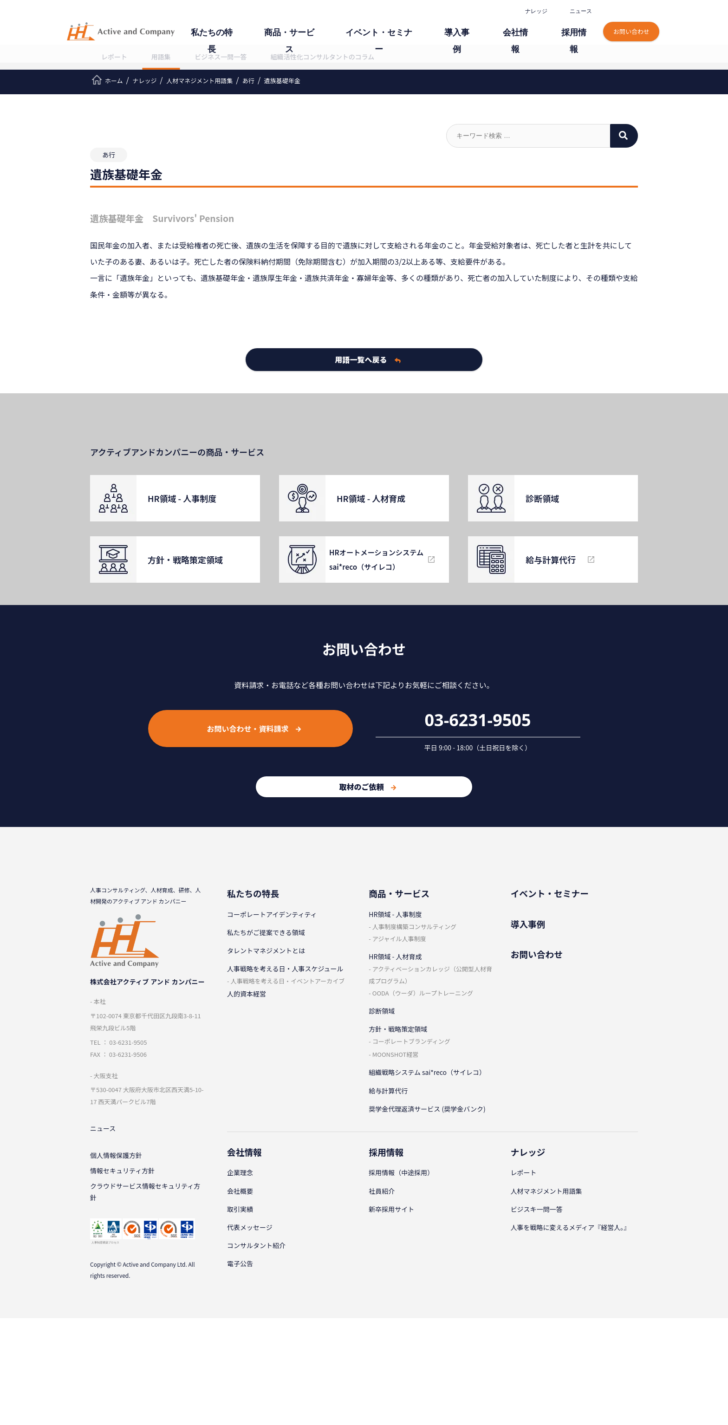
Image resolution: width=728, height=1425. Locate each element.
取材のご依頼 (367, 786)
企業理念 (240, 1172)
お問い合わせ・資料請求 (254, 728)
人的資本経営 (246, 993)
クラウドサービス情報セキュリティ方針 (145, 1197)
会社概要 (240, 1191)
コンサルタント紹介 (256, 1245)
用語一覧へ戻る (368, 359)
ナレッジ (535, 11)
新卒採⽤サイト (391, 1209)
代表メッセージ (250, 1227)
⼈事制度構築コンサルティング (414, 926)
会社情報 (529, 26)
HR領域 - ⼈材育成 (395, 956)
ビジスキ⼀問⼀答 (537, 1209)
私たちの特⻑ (277, 26)
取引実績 (240, 1209)
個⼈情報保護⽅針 (116, 1157)
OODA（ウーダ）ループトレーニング (422, 993)
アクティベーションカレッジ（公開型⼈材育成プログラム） (430, 974)
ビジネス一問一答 (221, 56)
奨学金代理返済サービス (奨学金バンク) (427, 1108)
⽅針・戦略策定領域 (398, 1029)
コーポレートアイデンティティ (272, 914)
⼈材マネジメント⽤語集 (546, 1191)
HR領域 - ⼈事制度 (395, 914)
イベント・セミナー (416, 26)
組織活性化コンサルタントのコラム (323, 56)
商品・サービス (342, 26)
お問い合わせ (631, 22)
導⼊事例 (481, 26)
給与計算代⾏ (388, 1090)
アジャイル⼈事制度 (399, 938)
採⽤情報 (578, 26)
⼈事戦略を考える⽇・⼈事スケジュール (285, 968)
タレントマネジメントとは (266, 950)
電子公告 (240, 1263)
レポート (114, 56)
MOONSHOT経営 (395, 1054)
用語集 (161, 56)
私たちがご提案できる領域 (266, 932)
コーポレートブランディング (411, 1041)
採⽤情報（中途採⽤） (401, 1172)
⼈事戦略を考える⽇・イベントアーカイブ (287, 980)
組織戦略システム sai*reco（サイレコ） (427, 1072)
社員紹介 (382, 1191)
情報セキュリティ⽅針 (122, 1173)
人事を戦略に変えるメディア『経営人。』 (570, 1227)
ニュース (579, 11)
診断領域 (382, 1010)
